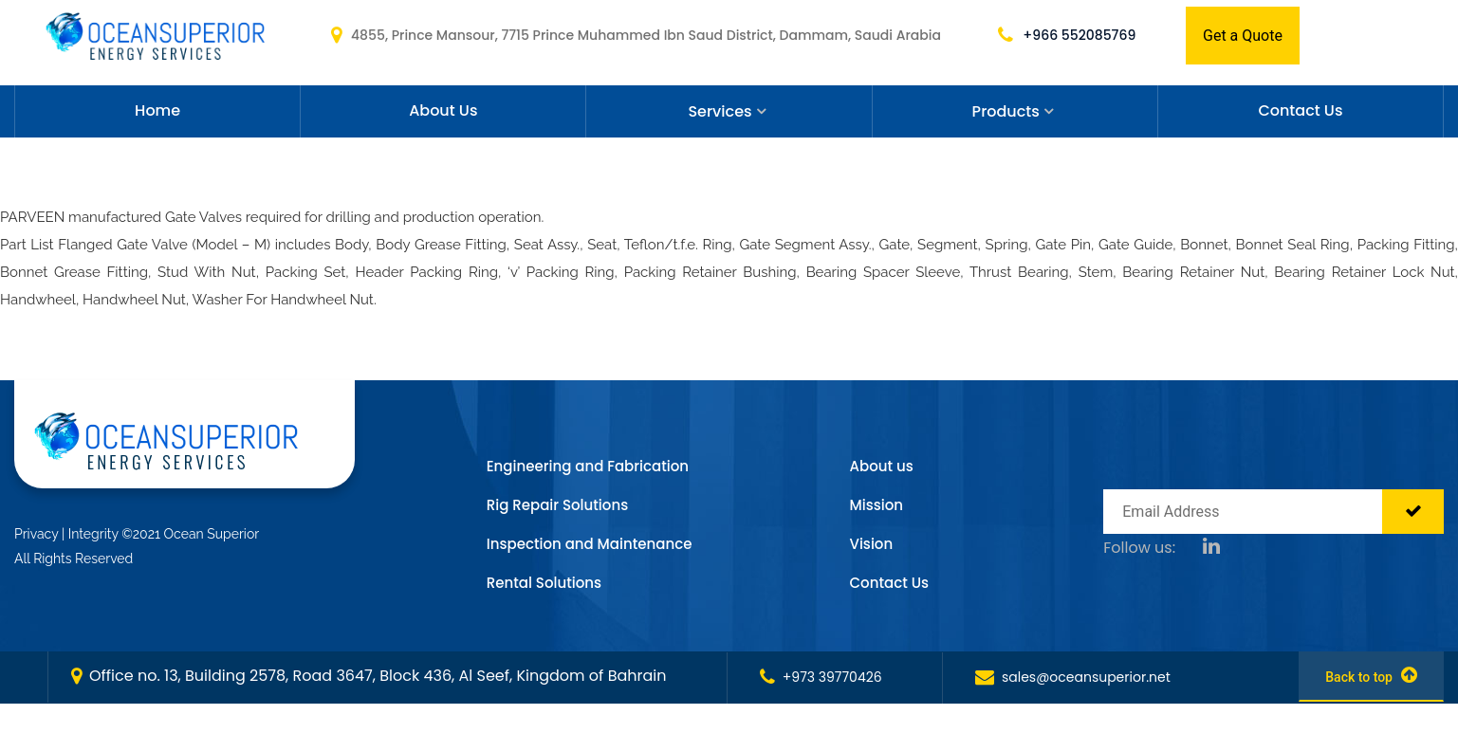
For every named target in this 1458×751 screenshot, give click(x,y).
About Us (443, 110)
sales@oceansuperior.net (1073, 677)
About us (882, 466)
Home (157, 110)
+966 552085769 (1066, 35)
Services (719, 111)
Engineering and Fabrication (588, 466)
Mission (876, 505)
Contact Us (1300, 110)
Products (1006, 111)
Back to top (1371, 675)
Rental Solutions (544, 583)
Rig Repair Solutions (557, 505)
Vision (872, 544)
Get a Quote (1243, 36)
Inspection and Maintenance (589, 544)
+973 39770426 (821, 677)
